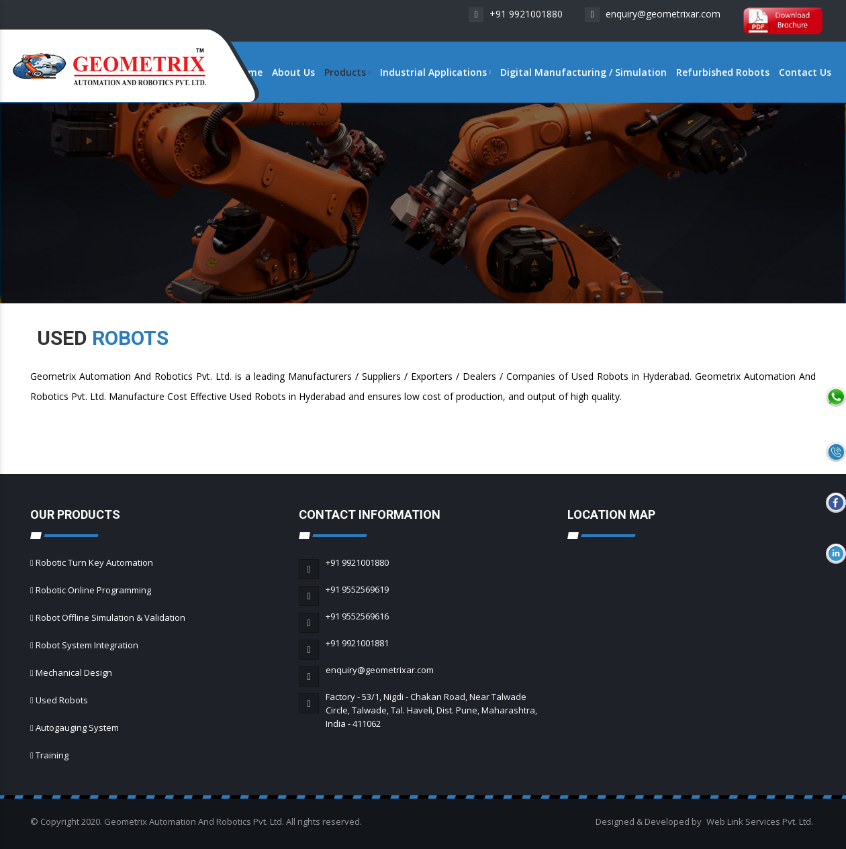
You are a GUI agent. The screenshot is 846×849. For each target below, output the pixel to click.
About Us (293, 72)
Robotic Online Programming (93, 590)
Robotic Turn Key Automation (94, 562)
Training (52, 755)
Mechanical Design (74, 672)
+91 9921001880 (516, 13)
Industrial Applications (435, 72)
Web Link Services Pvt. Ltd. (759, 821)
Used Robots (62, 700)
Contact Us (805, 72)
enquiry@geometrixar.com (652, 13)
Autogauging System (77, 727)
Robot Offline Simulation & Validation (110, 617)
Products (347, 72)
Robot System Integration (87, 645)
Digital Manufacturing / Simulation (583, 72)
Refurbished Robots (722, 72)
